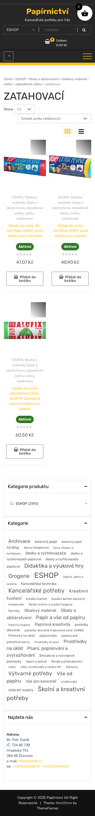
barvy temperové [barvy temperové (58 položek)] (36, 547)
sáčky (8, 84)
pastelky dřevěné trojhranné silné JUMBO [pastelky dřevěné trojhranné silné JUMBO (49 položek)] (54, 630)
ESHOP (20, 79)
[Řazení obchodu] (54, 118)
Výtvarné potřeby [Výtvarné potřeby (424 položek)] (30, 673)
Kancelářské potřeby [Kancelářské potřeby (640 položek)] (36, 590)
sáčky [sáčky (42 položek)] (12, 667)
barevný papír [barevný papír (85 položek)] (46, 542)
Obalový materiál (74, 79)
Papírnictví (47, 11)
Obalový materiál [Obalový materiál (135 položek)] (40, 610)
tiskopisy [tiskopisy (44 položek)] (72, 667)
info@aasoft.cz (30, 761)
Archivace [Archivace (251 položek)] (19, 541)
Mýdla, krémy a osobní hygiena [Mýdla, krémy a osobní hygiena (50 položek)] (50, 604)
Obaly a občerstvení (44, 79)
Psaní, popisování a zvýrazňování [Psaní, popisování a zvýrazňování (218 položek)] (37, 652)
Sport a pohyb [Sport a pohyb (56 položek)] (36, 661)
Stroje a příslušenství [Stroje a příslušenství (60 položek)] (66, 661)
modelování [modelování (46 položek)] (16, 604)
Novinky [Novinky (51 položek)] (14, 611)
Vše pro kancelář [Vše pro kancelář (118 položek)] (41, 681)
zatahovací (24, 218)
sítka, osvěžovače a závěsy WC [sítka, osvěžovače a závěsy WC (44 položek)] (41, 667)
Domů (8, 79)
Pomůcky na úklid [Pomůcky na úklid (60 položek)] (21, 635)
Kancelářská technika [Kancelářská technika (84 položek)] (38, 584)
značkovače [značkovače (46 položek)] (69, 681)
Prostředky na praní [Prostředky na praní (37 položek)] (46, 642)
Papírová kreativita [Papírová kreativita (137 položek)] (52, 624)
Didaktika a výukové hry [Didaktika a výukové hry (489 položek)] (54, 566)
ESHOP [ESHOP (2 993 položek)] (46, 575)
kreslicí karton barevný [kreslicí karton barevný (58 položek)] (68, 599)
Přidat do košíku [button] (27, 279)
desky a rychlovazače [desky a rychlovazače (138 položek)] (45, 553)
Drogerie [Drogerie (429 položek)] (19, 576)
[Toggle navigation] (87, 56)
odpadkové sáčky (28, 84)
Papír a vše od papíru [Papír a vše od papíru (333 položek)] (60, 617)
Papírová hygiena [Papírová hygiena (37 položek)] (19, 625)
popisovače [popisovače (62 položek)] (48, 635)
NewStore (64, 803)
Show (8, 109)
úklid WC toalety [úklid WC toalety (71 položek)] (20, 690)
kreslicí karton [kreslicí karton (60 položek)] (36, 599)
